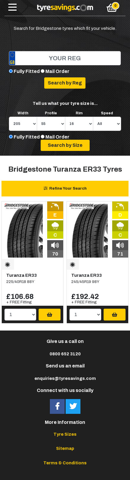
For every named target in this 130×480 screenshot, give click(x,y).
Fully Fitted (27, 71)
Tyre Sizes (65, 434)
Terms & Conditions (65, 463)
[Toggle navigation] (12, 7)
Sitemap (65, 448)
